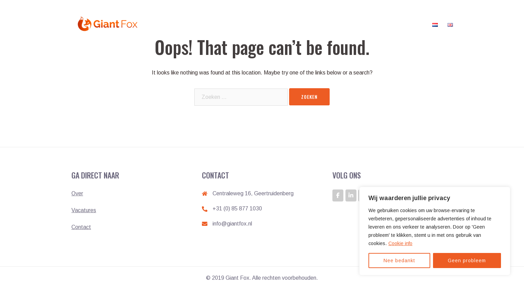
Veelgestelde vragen (376, 23)
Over (77, 193)
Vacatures (311, 23)
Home (255, 23)
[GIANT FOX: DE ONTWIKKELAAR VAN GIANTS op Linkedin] (350, 195)
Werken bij (281, 23)
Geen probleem (467, 260)
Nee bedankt (399, 260)
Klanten (338, 23)
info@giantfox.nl (232, 224)
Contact (414, 23)
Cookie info (400, 243)
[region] (434, 231)
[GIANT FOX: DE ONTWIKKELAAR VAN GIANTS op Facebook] (337, 195)
